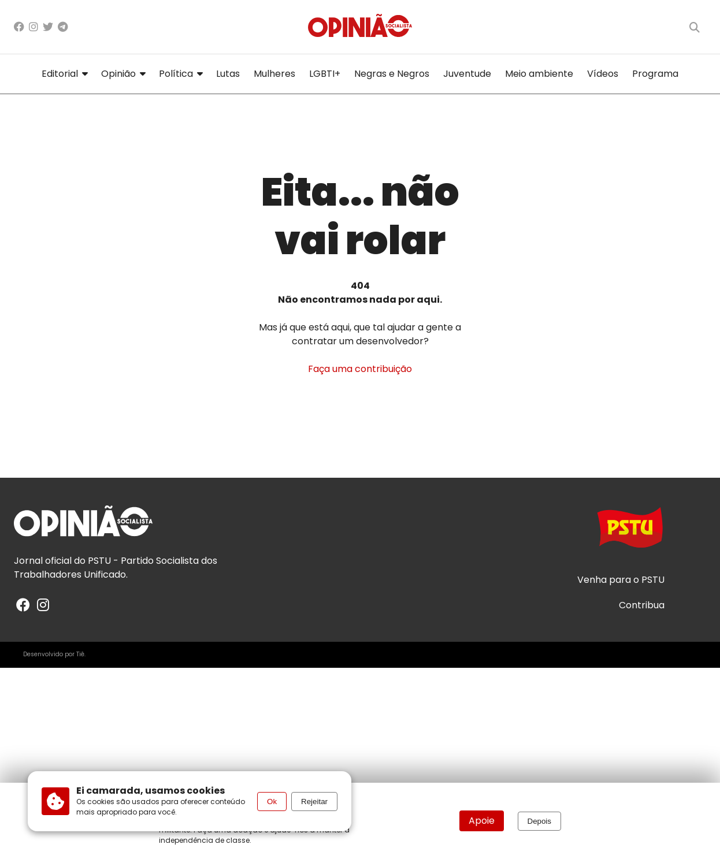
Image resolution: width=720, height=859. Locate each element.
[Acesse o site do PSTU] (630, 532)
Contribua (642, 605)
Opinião (123, 73)
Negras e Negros (391, 73)
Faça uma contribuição (360, 368)
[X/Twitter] (48, 27)
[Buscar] (694, 27)
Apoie (482, 820)
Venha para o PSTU (621, 580)
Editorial (64, 73)
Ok (272, 801)
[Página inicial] (360, 27)
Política (180, 73)
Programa (655, 73)
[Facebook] (19, 27)
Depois (540, 821)
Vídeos (602, 73)
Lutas (228, 73)
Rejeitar (314, 801)
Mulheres (274, 73)
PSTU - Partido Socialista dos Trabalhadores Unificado (115, 567)
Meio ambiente (539, 73)
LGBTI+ (324, 73)
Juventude (467, 73)
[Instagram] (33, 27)
